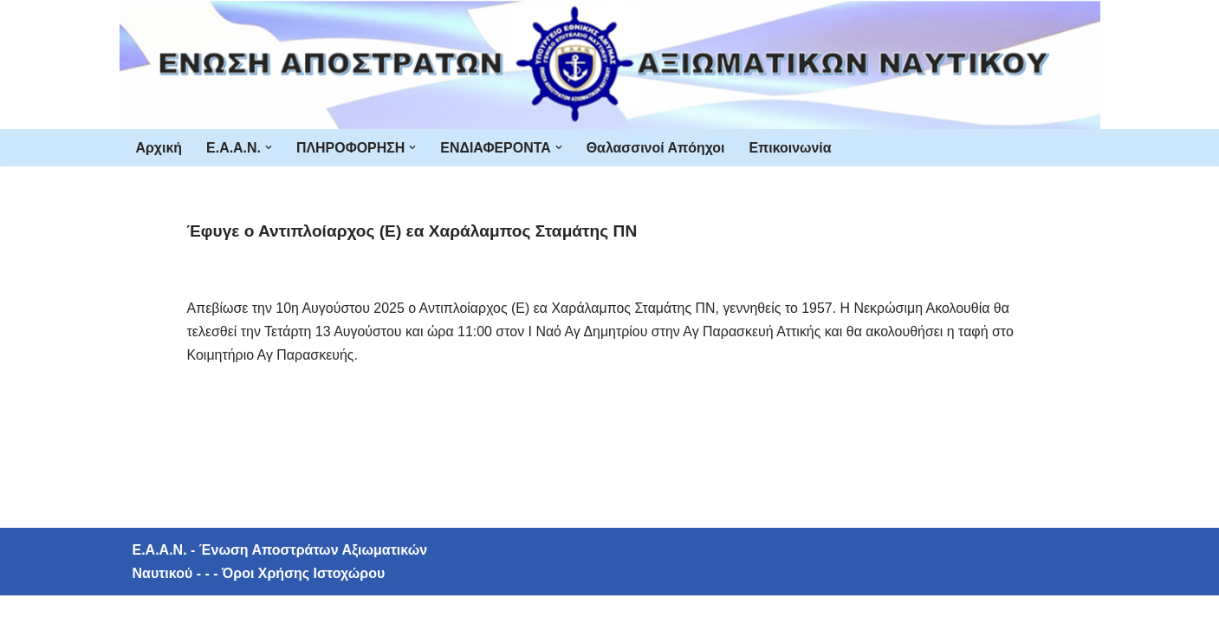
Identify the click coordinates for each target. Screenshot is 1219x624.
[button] (268, 147)
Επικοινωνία (792, 147)
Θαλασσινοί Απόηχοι (656, 147)
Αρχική (159, 147)
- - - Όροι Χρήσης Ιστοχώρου (288, 602)
